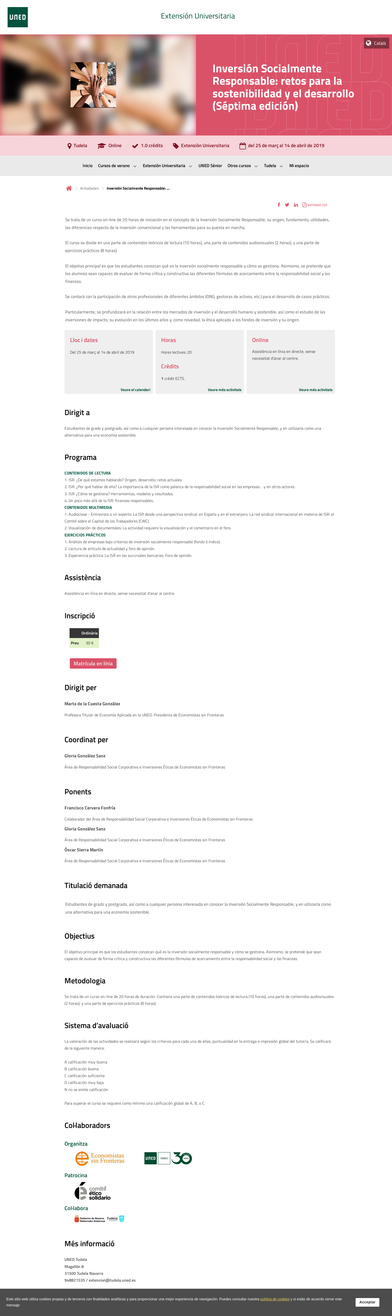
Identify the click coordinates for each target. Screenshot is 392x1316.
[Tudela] (77, 147)
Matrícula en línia (93, 663)
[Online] (109, 147)
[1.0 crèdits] (147, 147)
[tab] (196, 17)
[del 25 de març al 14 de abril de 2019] (282, 147)
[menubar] (196, 166)
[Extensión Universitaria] (201, 147)
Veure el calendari (135, 390)
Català (380, 43)
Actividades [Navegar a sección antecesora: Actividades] (89, 188)
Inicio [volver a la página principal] (69, 188)
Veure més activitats (225, 390)
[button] (278, 204)
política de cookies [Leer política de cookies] (275, 1300)
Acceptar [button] (367, 1303)
